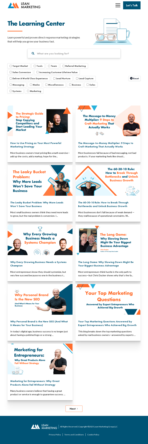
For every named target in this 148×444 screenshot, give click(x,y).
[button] (118, 5)
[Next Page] (74, 409)
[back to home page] (24, 5)
